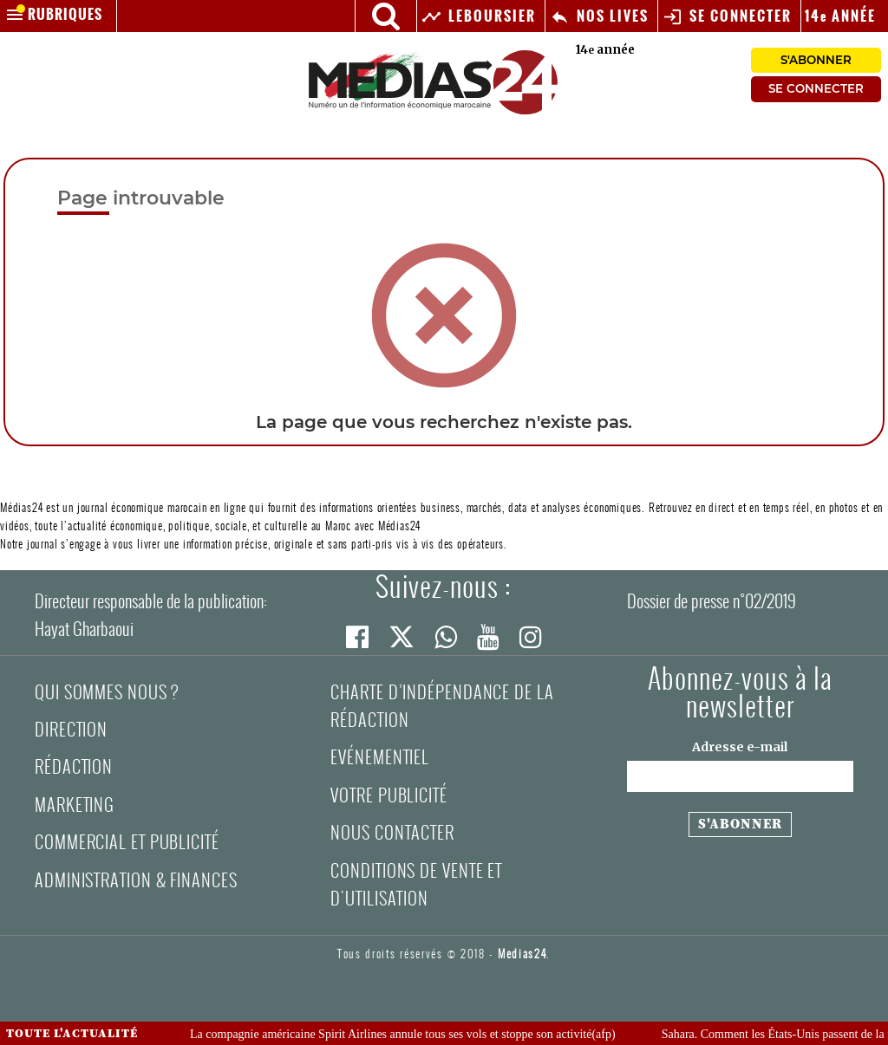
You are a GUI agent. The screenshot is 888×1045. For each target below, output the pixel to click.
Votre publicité (388, 795)
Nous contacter (392, 832)
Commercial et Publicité (127, 841)
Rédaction (74, 766)
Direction (71, 729)
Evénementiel (379, 756)
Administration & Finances (136, 879)
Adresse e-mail (739, 747)
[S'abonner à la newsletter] (740, 825)
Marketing (74, 804)
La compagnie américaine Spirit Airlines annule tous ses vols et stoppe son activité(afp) (410, 1034)
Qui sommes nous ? (107, 691)
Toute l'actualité (72, 1034)
